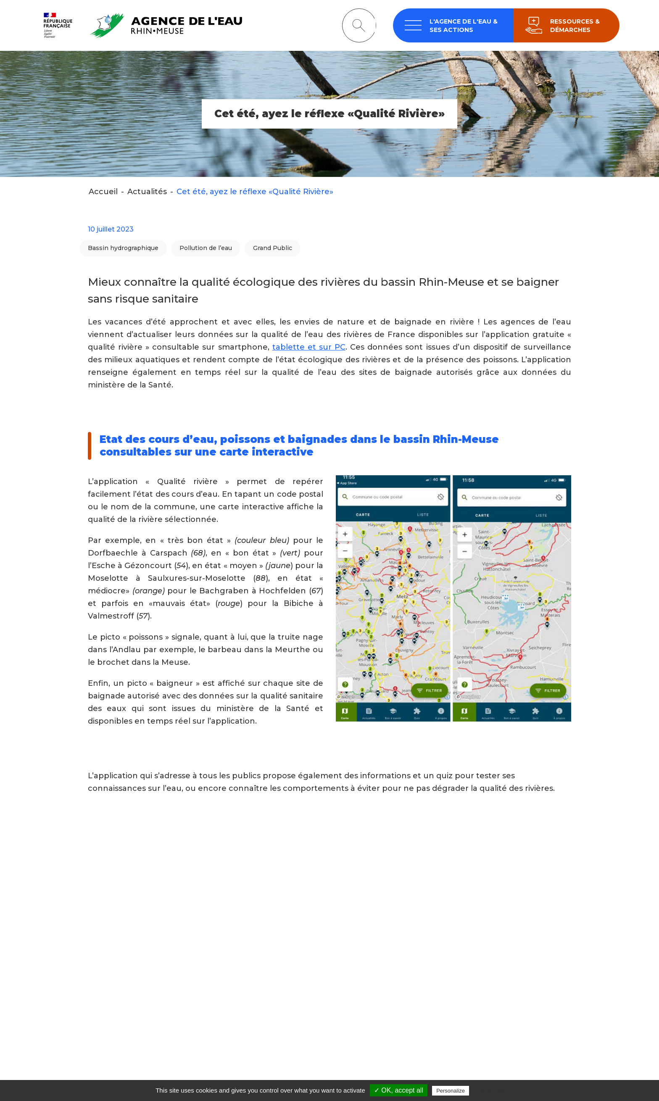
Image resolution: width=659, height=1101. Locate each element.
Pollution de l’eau (205, 249)
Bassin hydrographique (123, 249)
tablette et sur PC (308, 347)
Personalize (450, 1091)
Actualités (147, 192)
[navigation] (453, 25)
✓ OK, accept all (398, 1090)
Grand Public (272, 249)
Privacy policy (491, 1090)
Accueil (103, 192)
